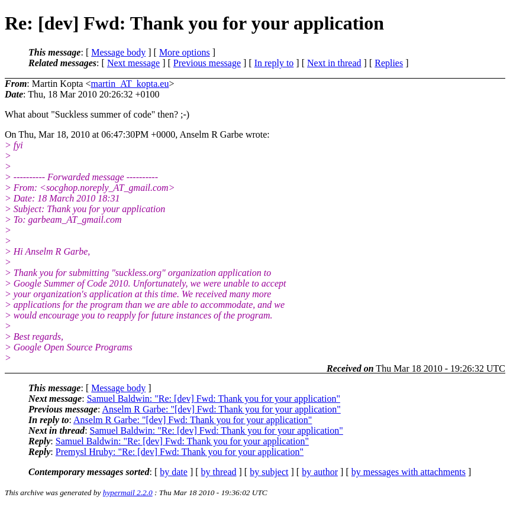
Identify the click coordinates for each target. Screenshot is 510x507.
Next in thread (334, 63)
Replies (389, 63)
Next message (133, 63)
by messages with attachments (408, 472)
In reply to (274, 63)
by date (174, 472)
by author (320, 472)
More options (184, 52)
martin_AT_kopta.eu (130, 84)
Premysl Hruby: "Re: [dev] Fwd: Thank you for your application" (180, 452)
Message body (118, 52)
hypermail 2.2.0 (128, 492)
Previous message (207, 63)
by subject (269, 472)
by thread (219, 472)
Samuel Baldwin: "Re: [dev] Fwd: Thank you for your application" (213, 399)
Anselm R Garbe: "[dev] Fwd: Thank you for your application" (221, 409)
